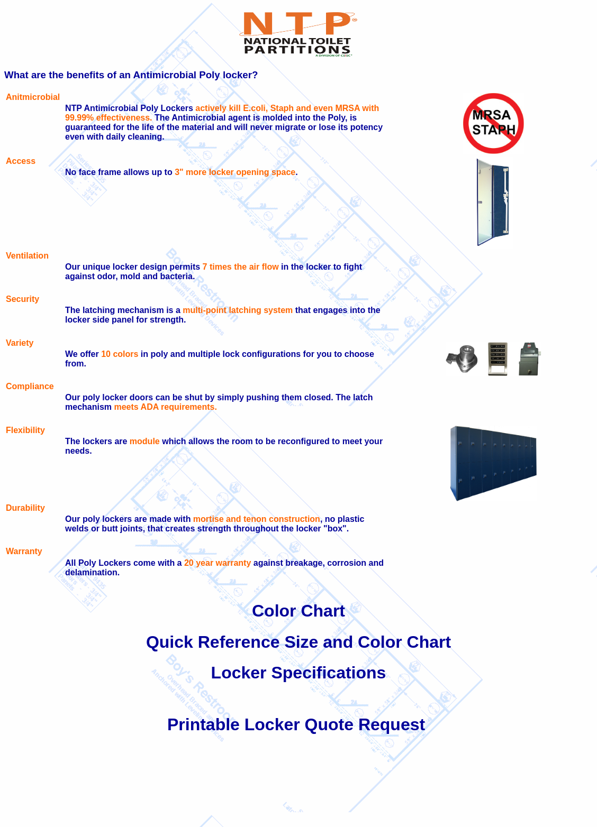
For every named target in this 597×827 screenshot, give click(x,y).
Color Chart (298, 610)
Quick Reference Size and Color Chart (298, 641)
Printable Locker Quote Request (296, 724)
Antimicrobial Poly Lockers (138, 108)
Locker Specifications (298, 672)
